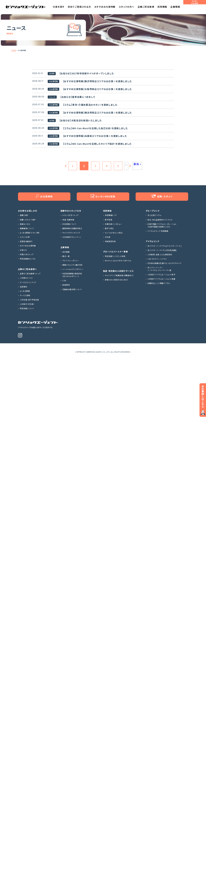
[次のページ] (130, 219)
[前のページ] (65, 219)
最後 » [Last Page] (137, 217)
